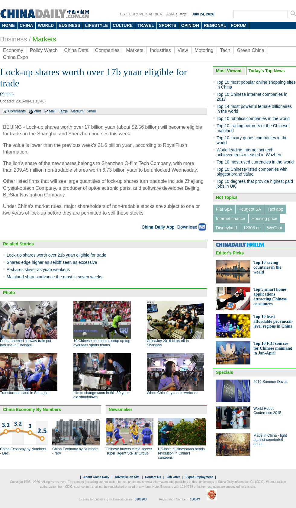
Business (13, 39)
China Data (76, 50)
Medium (77, 111)
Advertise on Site (127, 477)
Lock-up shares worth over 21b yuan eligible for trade (56, 255)
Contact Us (153, 477)
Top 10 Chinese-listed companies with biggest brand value (252, 171)
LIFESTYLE (96, 25)
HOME (8, 25)
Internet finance (230, 218)
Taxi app (275, 209)
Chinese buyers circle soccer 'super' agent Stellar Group (129, 451)
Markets (44, 39)
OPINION (190, 25)
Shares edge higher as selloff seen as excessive (52, 262)
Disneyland (226, 227)
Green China (250, 50)
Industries (160, 50)
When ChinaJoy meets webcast (172, 393)
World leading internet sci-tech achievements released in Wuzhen (249, 152)
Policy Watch (44, 50)
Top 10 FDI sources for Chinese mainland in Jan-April (272, 348)
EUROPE (137, 14)
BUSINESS (69, 25)
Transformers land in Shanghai (25, 393)
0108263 (140, 499)
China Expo (15, 57)
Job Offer (173, 477)
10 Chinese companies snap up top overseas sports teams (101, 343)
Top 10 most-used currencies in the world (255, 162)
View (183, 50)
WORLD (46, 25)
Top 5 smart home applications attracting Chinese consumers (270, 296)
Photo (9, 292)
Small (91, 111)
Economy (13, 50)
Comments (17, 111)
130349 (195, 499)
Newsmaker (120, 409)
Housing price (265, 218)
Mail (52, 111)
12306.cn (252, 227)
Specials (224, 372)
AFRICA (155, 14)
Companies (107, 50)
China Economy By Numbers (32, 409)
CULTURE (123, 25)
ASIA (170, 14)
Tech (225, 50)
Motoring (204, 50)
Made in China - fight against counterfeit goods (270, 439)
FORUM (238, 25)
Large (63, 111)
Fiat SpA (224, 209)
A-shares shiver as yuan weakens (38, 269)
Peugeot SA (250, 209)
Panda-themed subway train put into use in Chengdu (25, 343)
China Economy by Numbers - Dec (23, 451)
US (122, 14)
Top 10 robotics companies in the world (253, 118)
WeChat (274, 227)
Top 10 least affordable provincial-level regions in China (273, 321)
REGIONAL (215, 25)
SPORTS (167, 25)
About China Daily (96, 477)
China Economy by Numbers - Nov (75, 451)
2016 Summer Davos (270, 382)
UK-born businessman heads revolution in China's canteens (181, 453)
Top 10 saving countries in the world (267, 267)
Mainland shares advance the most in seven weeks (54, 276)
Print (37, 111)
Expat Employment (199, 477)
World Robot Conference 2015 (267, 410)
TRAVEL (145, 25)
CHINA (26, 25)
